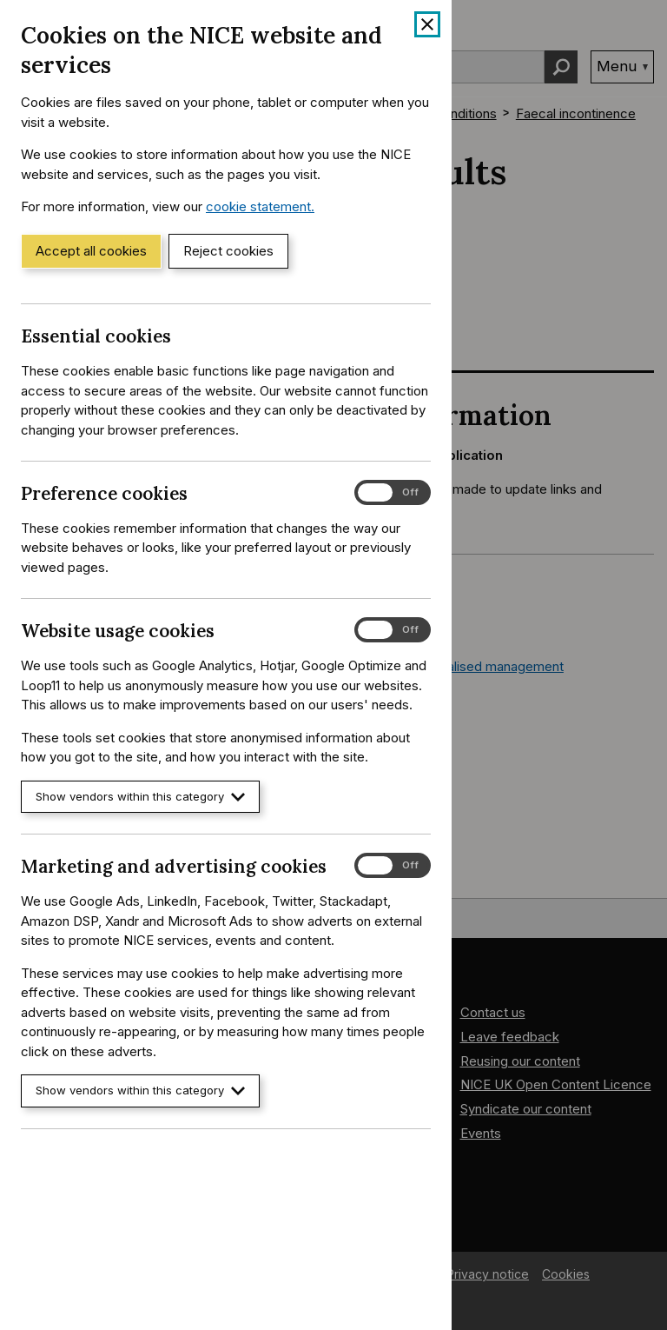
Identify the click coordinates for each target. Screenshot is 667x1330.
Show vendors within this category (140, 796)
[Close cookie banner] (427, 24)
